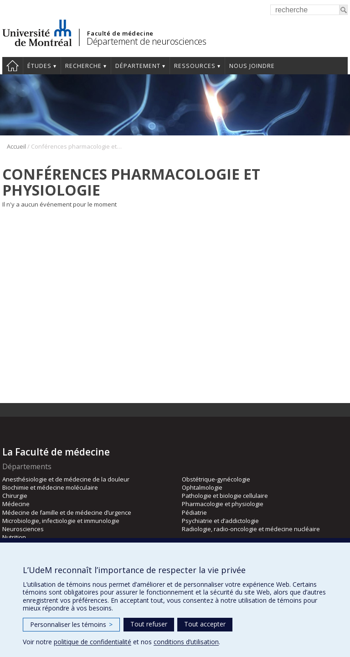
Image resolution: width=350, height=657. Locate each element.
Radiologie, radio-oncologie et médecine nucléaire (251, 529)
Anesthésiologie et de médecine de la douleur (65, 479)
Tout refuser (148, 624)
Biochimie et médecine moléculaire (50, 487)
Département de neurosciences (146, 41)
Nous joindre (252, 66)
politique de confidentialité (92, 641)
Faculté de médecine (120, 33)
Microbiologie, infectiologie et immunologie (60, 521)
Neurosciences (23, 529)
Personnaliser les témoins (71, 624)
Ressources (195, 66)
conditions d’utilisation (186, 641)
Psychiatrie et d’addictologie (220, 521)
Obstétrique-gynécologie (216, 479)
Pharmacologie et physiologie (222, 504)
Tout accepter (205, 624)
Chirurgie (14, 495)
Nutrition (14, 537)
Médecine (16, 504)
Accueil (12, 65)
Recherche (83, 66)
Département (137, 66)
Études (39, 66)
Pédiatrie (194, 512)
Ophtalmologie (202, 487)
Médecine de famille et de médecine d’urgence (66, 512)
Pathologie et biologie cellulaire (225, 495)
